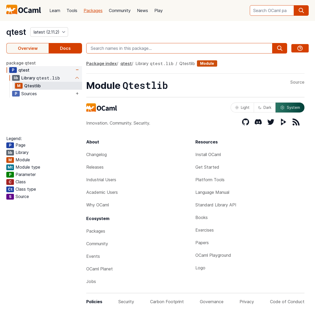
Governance (211, 301)
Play (158, 10)
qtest (16, 32)
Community (120, 10)
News (142, 10)
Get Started (207, 167)
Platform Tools (210, 179)
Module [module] (207, 63)
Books (201, 217)
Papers (202, 242)
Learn (54, 10)
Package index (101, 63)
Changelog (96, 154)
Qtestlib (32, 85)
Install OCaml (208, 154)
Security (126, 301)
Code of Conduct (287, 301)
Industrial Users (101, 179)
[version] (49, 32)
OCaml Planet (99, 268)
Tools (72, 10)
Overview (28, 48)
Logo (200, 267)
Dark (264, 107)
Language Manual (212, 192)
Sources (29, 93)
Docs (65, 48)
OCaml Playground (213, 255)
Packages (93, 10)
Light (242, 107)
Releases (95, 167)
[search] (301, 10)
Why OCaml (97, 204)
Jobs (91, 281)
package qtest (21, 63)
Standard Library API (215, 204)
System (290, 107)
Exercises (204, 230)
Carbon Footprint (167, 301)
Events (93, 256)
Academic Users (102, 192)
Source (297, 82)
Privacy (247, 301)
